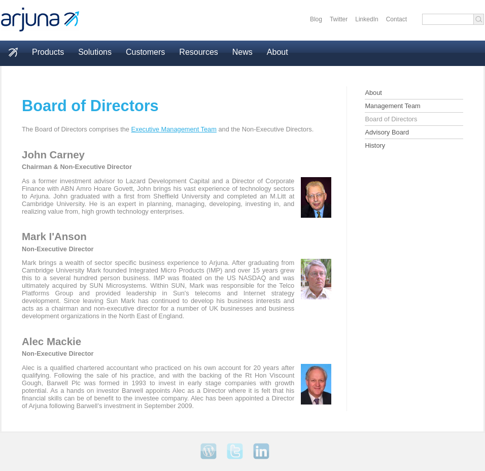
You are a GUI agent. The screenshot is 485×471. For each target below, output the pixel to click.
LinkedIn (366, 19)
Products (48, 52)
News (242, 52)
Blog (316, 19)
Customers (145, 52)
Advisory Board (387, 132)
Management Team (392, 106)
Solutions (95, 52)
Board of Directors (391, 119)
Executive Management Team (174, 129)
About (277, 52)
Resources (198, 52)
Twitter (339, 19)
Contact (396, 19)
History (375, 145)
